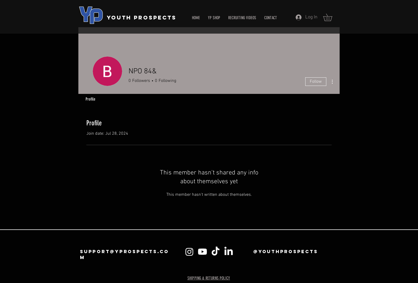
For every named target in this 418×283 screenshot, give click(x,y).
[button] (331, 17)
